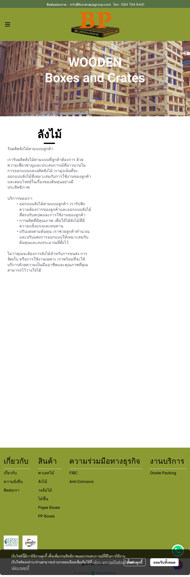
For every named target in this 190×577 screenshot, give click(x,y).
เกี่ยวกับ (10, 473)
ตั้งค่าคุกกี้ (134, 562)
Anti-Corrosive (81, 481)
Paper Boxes (49, 507)
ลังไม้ (42, 481)
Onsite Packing (163, 473)
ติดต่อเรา (11, 490)
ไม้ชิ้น (43, 499)
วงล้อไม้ (45, 490)
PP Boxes (46, 516)
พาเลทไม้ (46, 473)
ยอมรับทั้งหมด (164, 562)
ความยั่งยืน (13, 481)
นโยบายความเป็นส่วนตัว (110, 562)
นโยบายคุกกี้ (20, 568)
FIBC (73, 473)
